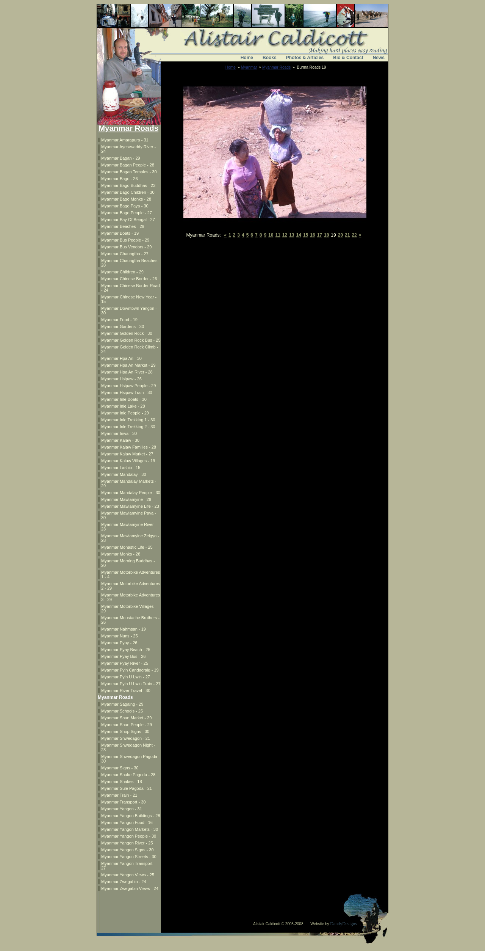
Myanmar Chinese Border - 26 (129, 278)
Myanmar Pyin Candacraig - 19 (130, 670)
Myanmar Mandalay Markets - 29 (128, 483)
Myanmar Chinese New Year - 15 (128, 299)
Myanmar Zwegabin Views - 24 (129, 888)
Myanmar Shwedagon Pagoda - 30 (130, 758)
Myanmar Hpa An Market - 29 (128, 365)
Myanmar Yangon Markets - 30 (129, 829)
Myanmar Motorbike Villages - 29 (128, 608)
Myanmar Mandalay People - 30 (130, 492)
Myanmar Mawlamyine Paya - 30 (128, 515)
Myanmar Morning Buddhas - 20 (128, 563)
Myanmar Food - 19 (119, 319)
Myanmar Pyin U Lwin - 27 (125, 677)
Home (247, 57)
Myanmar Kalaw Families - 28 (128, 447)
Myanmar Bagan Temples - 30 (129, 171)
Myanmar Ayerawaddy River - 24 (128, 149)
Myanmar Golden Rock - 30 (126, 333)
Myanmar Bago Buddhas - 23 (128, 185)
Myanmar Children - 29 (122, 272)
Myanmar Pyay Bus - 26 (123, 656)
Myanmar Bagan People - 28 (127, 165)
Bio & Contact (348, 57)
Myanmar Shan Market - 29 (126, 718)
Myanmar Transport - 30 (123, 802)
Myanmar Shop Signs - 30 (125, 731)
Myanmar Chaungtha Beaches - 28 (130, 262)
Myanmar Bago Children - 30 (128, 192)
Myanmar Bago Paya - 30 (125, 206)
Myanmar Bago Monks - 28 (126, 199)
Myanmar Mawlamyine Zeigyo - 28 (130, 538)
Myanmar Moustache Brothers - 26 (130, 620)
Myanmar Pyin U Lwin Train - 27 (131, 683)
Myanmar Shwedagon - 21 (125, 738)
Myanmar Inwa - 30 (119, 433)
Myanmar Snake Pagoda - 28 (128, 774)
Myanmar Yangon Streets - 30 (128, 856)
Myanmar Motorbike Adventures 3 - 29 (130, 597)
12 (284, 235)
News (379, 57)
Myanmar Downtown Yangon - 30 (129, 310)
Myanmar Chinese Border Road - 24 (130, 287)
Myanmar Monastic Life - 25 (127, 547)
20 (340, 235)
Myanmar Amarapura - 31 (125, 140)
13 (291, 235)
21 (347, 235)
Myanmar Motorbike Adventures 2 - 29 (130, 585)
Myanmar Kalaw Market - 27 (127, 454)
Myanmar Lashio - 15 (120, 467)
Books (270, 57)
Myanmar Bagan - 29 (120, 158)
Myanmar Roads (276, 67)
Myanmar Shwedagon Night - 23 (128, 747)
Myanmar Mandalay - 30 (123, 474)
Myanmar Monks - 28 (120, 554)
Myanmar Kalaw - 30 (120, 440)
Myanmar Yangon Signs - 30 (127, 849)
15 (305, 235)
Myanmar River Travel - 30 (125, 690)
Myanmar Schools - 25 (122, 711)
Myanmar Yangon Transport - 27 (128, 865)
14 (298, 235)
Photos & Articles (305, 57)
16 (312, 235)
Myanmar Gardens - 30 (122, 326)
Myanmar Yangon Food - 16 (127, 822)
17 (319, 235)
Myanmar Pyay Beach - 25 (125, 649)
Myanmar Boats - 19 (120, 233)
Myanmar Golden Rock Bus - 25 (131, 340)
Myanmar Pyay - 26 (119, 642)
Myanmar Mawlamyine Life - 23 (130, 506)
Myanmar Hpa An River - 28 (127, 372)
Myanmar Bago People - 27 (126, 212)
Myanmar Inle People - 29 (125, 413)
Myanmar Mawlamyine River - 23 (128, 526)
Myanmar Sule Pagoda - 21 (126, 788)
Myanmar (249, 67)
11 (277, 235)
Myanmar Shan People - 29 (126, 724)
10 (270, 235)
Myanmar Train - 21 (119, 795)
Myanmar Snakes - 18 (121, 781)
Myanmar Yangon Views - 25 (127, 875)
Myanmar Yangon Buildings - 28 (130, 815)
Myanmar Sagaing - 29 (122, 704)
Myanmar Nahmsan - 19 (123, 629)
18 (326, 235)
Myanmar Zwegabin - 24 (123, 881)
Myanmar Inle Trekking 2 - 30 (128, 426)
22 (354, 235)
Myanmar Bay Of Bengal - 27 (128, 219)
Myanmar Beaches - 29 (122, 226)
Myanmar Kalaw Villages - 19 (128, 460)
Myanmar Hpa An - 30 (121, 358)
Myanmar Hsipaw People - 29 (128, 385)
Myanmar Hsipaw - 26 (121, 379)
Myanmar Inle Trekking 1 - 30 (128, 419)
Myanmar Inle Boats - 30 (124, 399)
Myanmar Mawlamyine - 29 (126, 499)
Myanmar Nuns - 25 (119, 636)
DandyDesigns (343, 923)
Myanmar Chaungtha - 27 (125, 253)
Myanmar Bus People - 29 (125, 240)
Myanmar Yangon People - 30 (128, 836)
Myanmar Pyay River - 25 (124, 663)
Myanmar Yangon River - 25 (127, 843)
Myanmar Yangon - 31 (121, 809)
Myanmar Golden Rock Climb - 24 (129, 349)
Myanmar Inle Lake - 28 (123, 406)
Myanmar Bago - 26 (119, 178)
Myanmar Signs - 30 (119, 768)
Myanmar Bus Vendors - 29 (126, 247)
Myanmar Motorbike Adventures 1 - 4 (130, 574)
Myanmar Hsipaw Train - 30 (126, 392)
